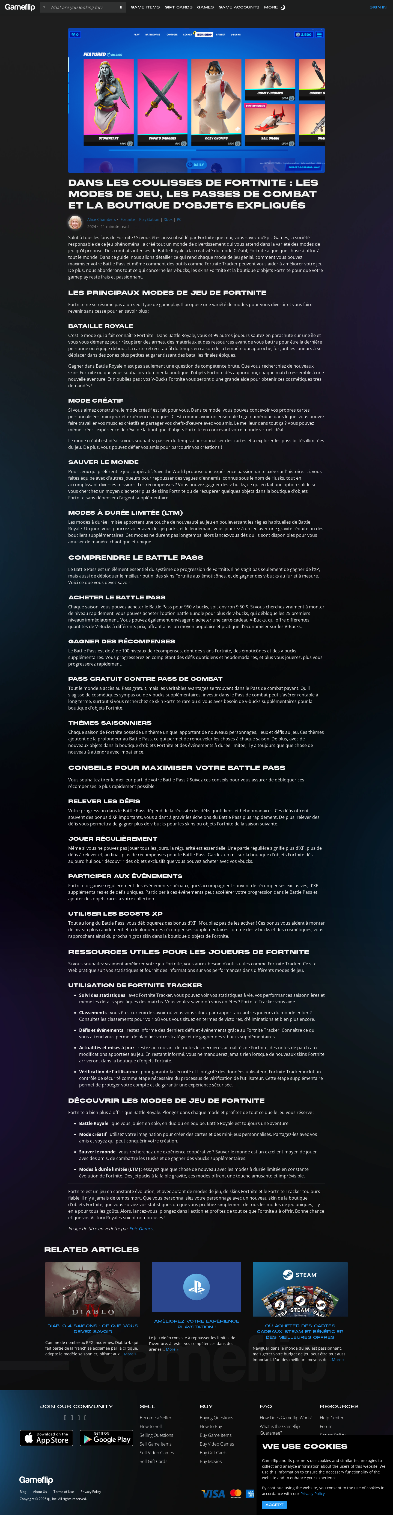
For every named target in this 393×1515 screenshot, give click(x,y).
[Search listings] (81, 7)
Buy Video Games (217, 1444)
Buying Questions (216, 1418)
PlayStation (149, 219)
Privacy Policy (91, 1491)
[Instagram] (72, 1418)
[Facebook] (79, 1418)
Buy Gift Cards (213, 1453)
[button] (120, 7)
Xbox (168, 219)
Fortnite (128, 219)
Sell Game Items (155, 1444)
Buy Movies (211, 1461)
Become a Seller (155, 1418)
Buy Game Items (215, 1435)
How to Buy (211, 1426)
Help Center (332, 1418)
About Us (40, 1491)
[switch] (283, 7)
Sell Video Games (157, 1453)
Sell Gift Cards (153, 1461)
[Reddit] (85, 1418)
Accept (274, 1505)
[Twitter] (65, 1418)
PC (179, 219)
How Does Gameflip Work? (286, 1418)
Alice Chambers (101, 219)
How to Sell (151, 1426)
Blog (23, 1491)
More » (130, 1353)
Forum (326, 1426)
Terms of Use (63, 1491)
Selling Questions (156, 1435)
